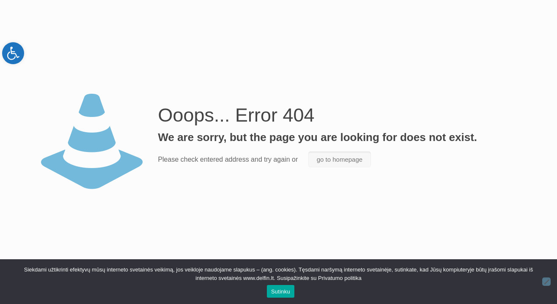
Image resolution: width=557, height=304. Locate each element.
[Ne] (546, 281)
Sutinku (280, 291)
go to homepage (339, 159)
